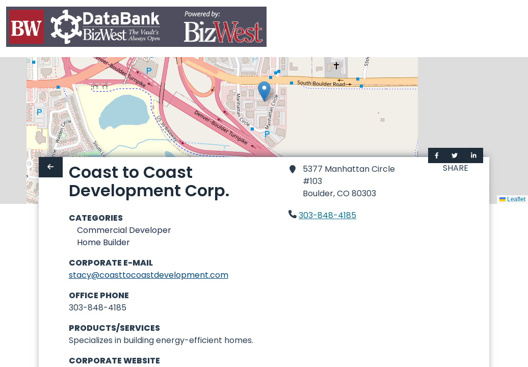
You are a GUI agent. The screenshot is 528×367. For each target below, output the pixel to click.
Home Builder (103, 242)
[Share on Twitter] (454, 155)
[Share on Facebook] (436, 155)
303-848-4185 (327, 215)
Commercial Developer (124, 230)
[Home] (136, 29)
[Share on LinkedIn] (473, 155)
